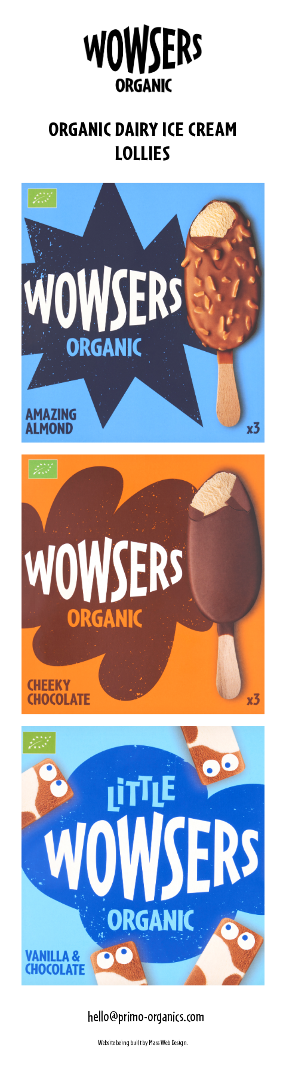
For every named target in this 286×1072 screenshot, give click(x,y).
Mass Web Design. (168, 1043)
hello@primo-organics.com (146, 1016)
